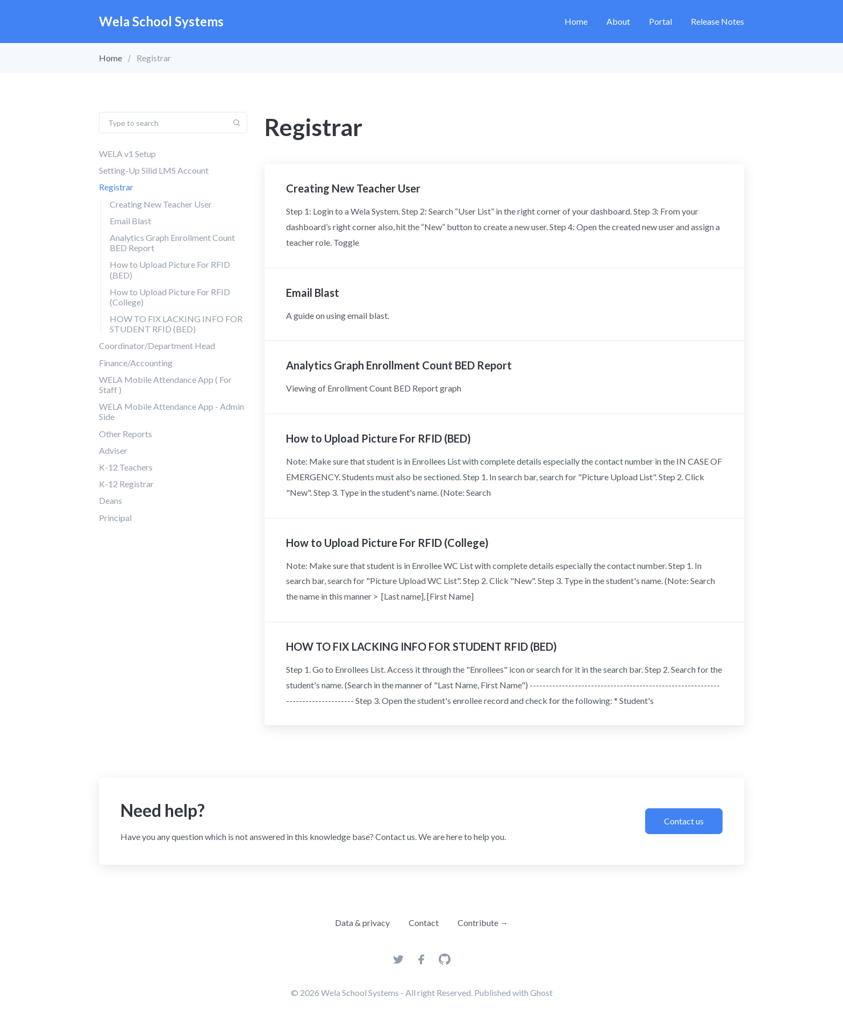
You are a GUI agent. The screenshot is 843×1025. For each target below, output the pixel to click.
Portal (660, 21)
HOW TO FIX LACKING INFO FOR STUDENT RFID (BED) (176, 324)
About (618, 21)
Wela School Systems (161, 21)
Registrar (116, 187)
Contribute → (483, 922)
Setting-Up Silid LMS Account (154, 170)
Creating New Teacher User (161, 204)
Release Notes (717, 21)
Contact (424, 922)
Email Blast (130, 221)
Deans (110, 500)
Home (576, 21)
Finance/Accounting (136, 363)
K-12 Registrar (126, 484)
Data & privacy (362, 922)
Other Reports (125, 434)
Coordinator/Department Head (157, 345)
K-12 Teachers (126, 467)
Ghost (541, 992)
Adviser (113, 450)
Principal (115, 517)
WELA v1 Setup (127, 153)
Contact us (684, 821)
